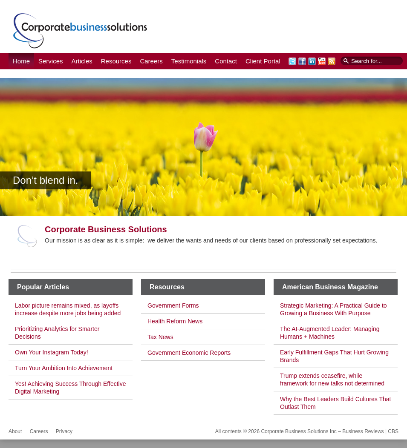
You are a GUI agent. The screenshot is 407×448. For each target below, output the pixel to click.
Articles (82, 61)
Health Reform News (174, 321)
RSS (331, 61)
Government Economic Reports (189, 352)
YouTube (322, 61)
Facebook (302, 61)
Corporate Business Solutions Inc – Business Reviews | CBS (80, 30)
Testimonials (189, 61)
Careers (151, 61)
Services (50, 61)
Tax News (160, 337)
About (15, 431)
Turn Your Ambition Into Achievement (64, 368)
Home (21, 61)
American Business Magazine (330, 287)
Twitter (292, 61)
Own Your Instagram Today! (51, 352)
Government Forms (173, 305)
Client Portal (262, 61)
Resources (116, 61)
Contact (226, 61)
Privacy (64, 431)
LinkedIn (312, 61)
